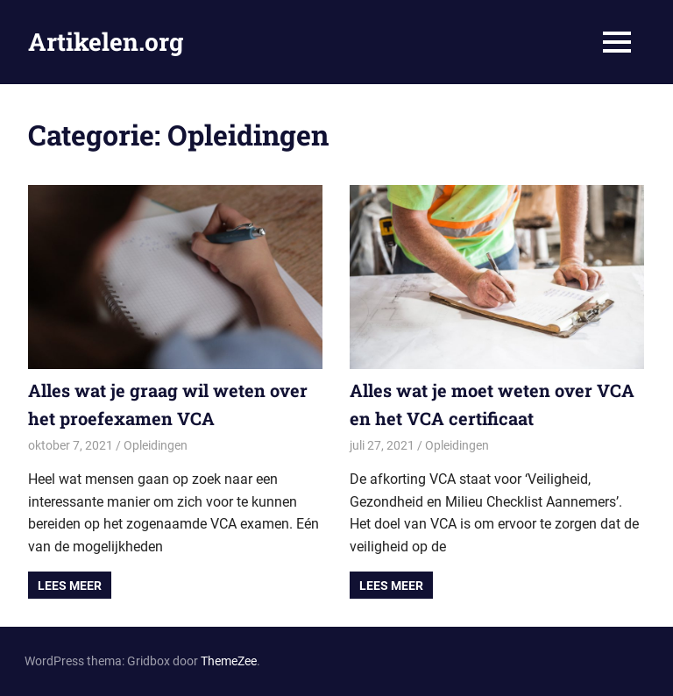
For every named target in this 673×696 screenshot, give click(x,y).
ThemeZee (229, 661)
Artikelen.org (105, 41)
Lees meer (70, 586)
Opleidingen (156, 445)
